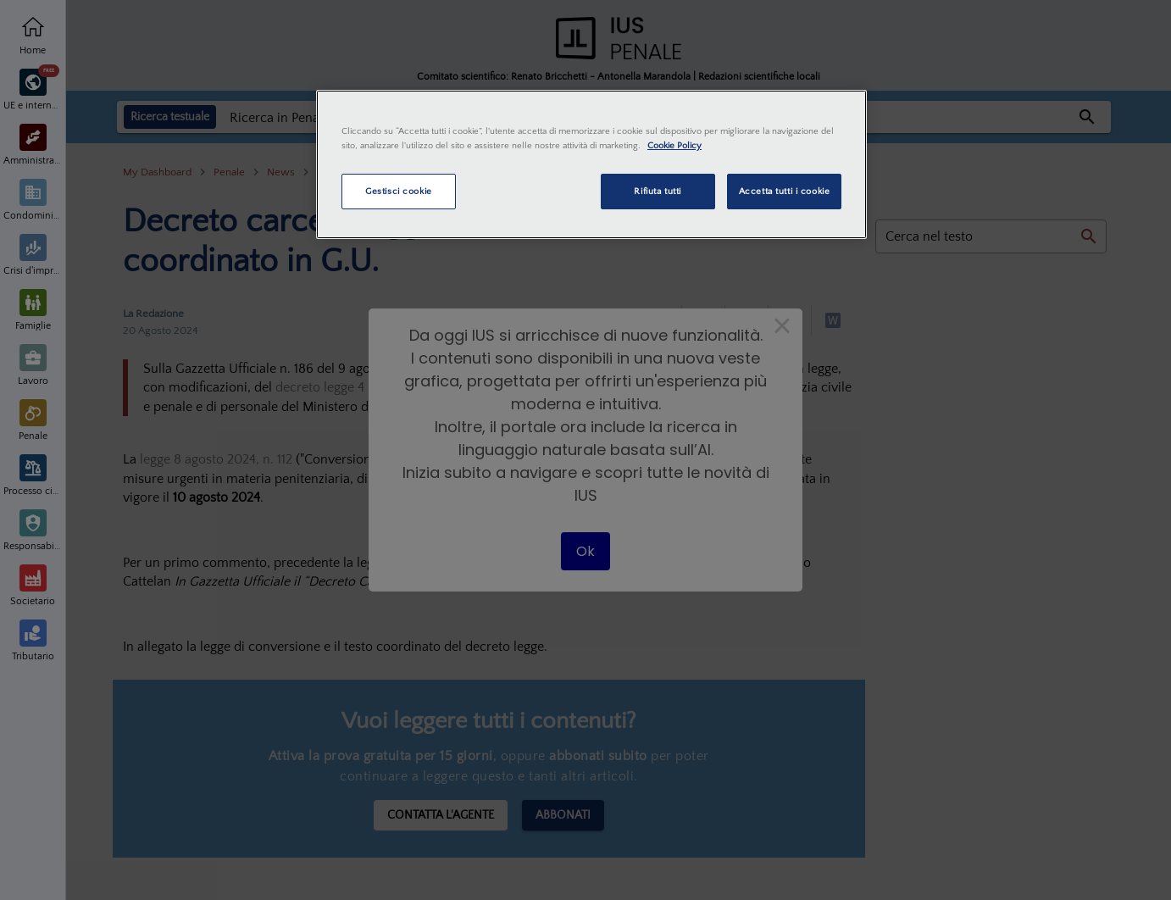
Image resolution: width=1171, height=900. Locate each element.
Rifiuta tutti (657, 191)
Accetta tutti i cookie (784, 191)
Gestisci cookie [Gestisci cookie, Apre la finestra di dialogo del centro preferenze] (398, 191)
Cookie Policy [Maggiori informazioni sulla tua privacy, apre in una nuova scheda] (674, 145)
